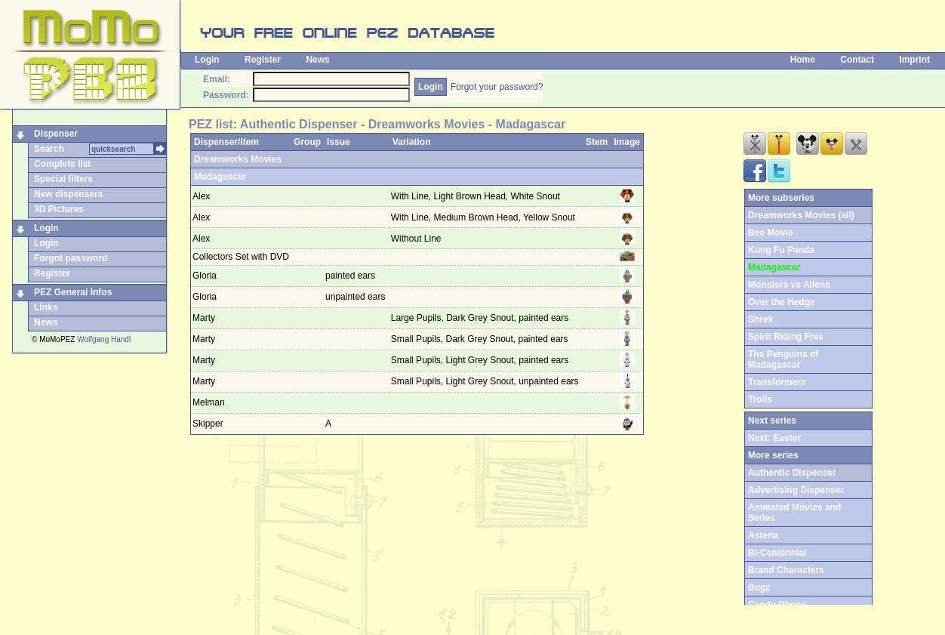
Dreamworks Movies (238, 159)
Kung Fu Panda (781, 250)
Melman (208, 402)
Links (45, 307)
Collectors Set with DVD (240, 256)
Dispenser (56, 133)
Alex (201, 196)
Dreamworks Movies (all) (801, 215)
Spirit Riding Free (785, 336)
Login (207, 59)
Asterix (763, 535)
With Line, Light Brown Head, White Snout (476, 196)
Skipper (207, 423)
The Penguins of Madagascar (783, 359)
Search (49, 148)
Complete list (62, 164)
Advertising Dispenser (796, 490)
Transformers (777, 382)
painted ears (351, 275)
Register (263, 59)
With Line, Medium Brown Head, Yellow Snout (484, 217)
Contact (857, 59)
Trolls (760, 399)
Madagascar (220, 176)
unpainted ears (356, 296)
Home (802, 59)
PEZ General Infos (73, 292)
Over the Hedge (781, 302)
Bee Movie (770, 232)
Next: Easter (774, 438)
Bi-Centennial (777, 552)
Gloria (204, 275)
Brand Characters (786, 570)
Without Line (417, 238)
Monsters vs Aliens (789, 284)
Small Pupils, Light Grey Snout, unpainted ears (486, 381)
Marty (203, 318)
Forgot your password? (497, 87)
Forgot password (70, 258)
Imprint (914, 59)
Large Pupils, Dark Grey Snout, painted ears (481, 318)
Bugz (759, 587)
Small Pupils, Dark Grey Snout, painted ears (481, 339)
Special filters (63, 179)
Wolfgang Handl (104, 339)
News (317, 59)
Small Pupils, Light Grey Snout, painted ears (481, 360)
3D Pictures (59, 209)
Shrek (760, 319)
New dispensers (68, 194)
